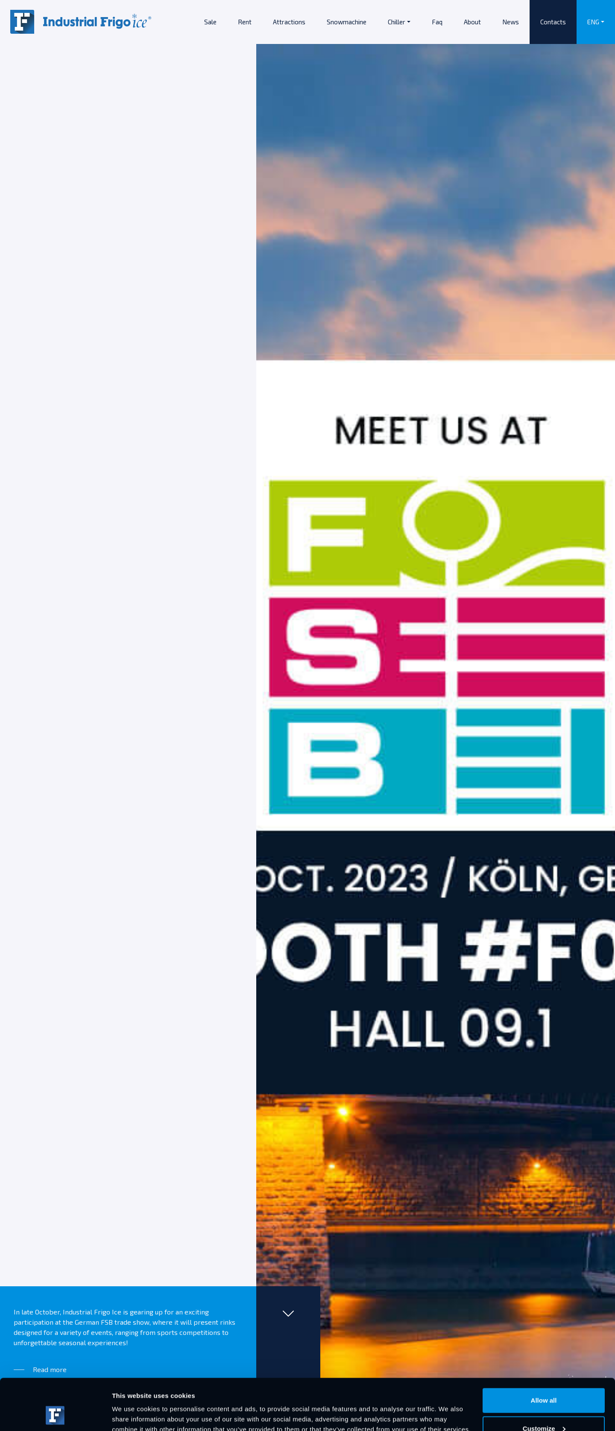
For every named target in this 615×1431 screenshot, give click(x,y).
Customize (544, 1380)
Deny (544, 1408)
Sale (210, 22)
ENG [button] (593, 22)
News (510, 22)
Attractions (289, 22)
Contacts (553, 22)
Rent (245, 22)
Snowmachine (346, 22)
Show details (132, 1404)
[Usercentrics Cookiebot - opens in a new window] (55, 1414)
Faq (437, 22)
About (472, 22)
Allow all (544, 1352)
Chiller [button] (396, 22)
